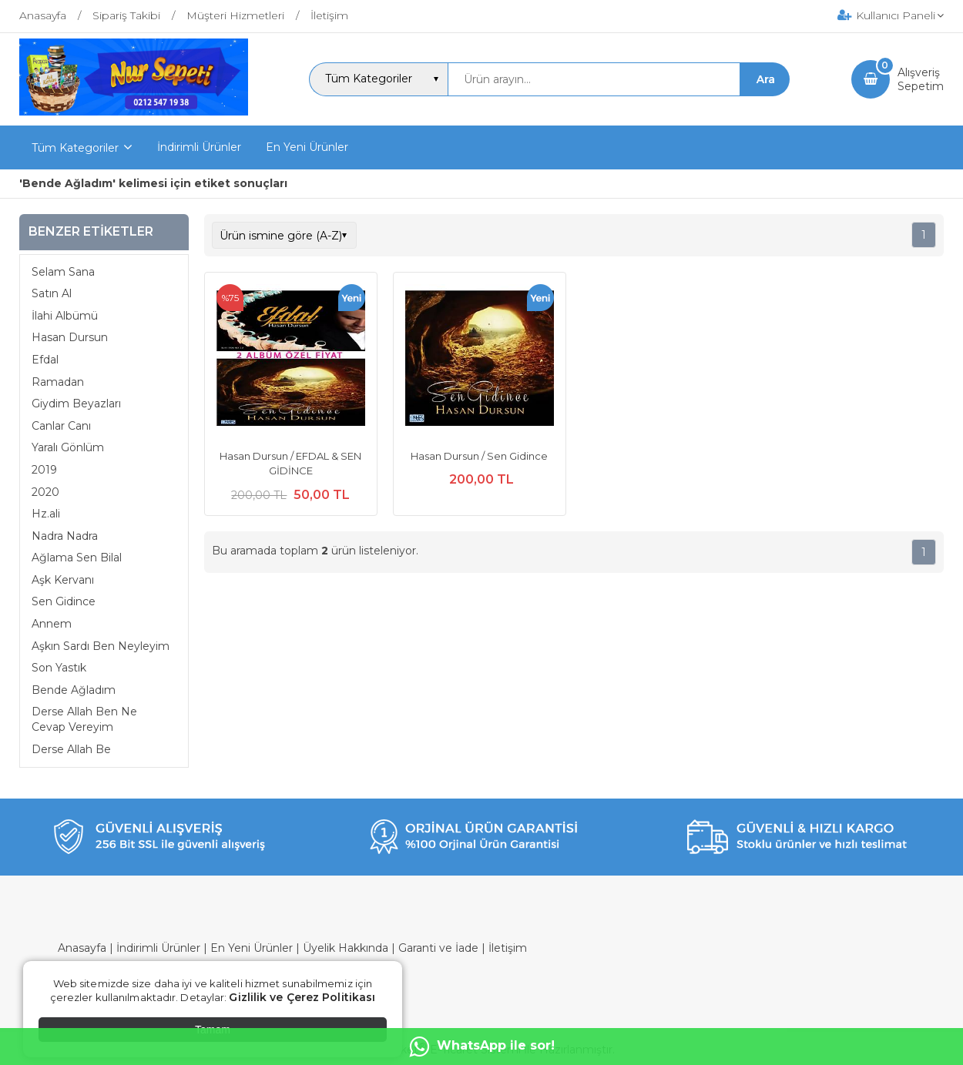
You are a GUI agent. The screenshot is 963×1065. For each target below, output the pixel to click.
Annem (52, 624)
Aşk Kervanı (63, 580)
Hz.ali (46, 514)
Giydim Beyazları (76, 403)
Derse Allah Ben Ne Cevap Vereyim (84, 719)
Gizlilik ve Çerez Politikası (302, 997)
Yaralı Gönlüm (68, 447)
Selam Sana (63, 272)
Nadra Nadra (65, 536)
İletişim (507, 948)
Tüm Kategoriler (75, 148)
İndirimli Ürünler (158, 948)
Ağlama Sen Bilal (77, 557)
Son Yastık (59, 668)
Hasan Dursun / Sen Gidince (479, 456)
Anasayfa (82, 948)
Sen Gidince (64, 601)
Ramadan (58, 382)
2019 (44, 470)
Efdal (45, 360)
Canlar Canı (61, 426)
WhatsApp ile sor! (482, 1046)
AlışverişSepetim (921, 79)
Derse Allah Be (71, 749)
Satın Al (52, 293)
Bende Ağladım (74, 690)
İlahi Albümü (65, 316)
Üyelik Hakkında (345, 948)
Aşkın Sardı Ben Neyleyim (100, 646)
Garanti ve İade (438, 948)
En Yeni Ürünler (251, 948)
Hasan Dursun (70, 337)
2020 (45, 492)
